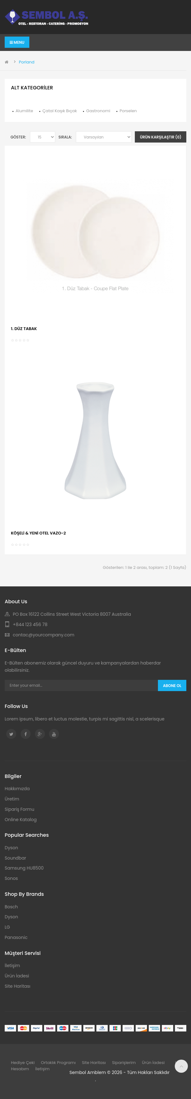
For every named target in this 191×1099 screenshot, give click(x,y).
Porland (26, 62)
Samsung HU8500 (24, 868)
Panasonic (16, 937)
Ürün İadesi (17, 976)
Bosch (11, 907)
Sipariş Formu (19, 809)
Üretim (12, 799)
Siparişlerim (124, 1063)
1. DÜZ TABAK (24, 329)
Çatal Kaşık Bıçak (59, 111)
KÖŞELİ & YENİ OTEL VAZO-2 (38, 533)
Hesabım (20, 1069)
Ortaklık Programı (58, 1063)
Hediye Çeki (23, 1063)
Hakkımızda (17, 788)
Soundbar (15, 858)
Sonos (11, 878)
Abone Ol (172, 685)
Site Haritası (17, 986)
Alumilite (24, 111)
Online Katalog (21, 819)
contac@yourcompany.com (43, 635)
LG (7, 927)
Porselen (128, 111)
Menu (17, 42)
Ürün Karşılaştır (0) (160, 137)
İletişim (12, 965)
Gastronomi (98, 111)
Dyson (11, 848)
